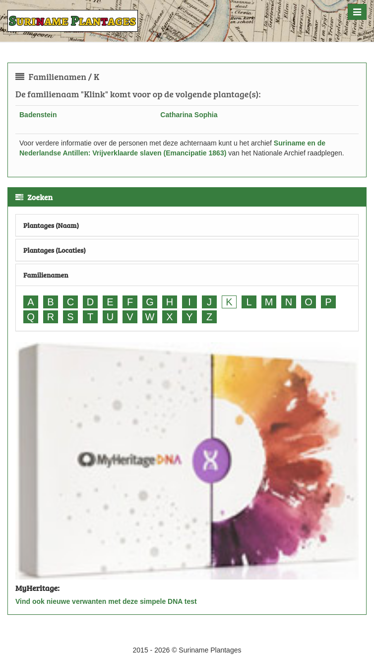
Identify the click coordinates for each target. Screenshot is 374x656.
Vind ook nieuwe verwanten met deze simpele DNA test (106, 601)
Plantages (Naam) (51, 225)
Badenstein (38, 115)
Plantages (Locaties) (54, 250)
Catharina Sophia (188, 115)
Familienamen (45, 275)
